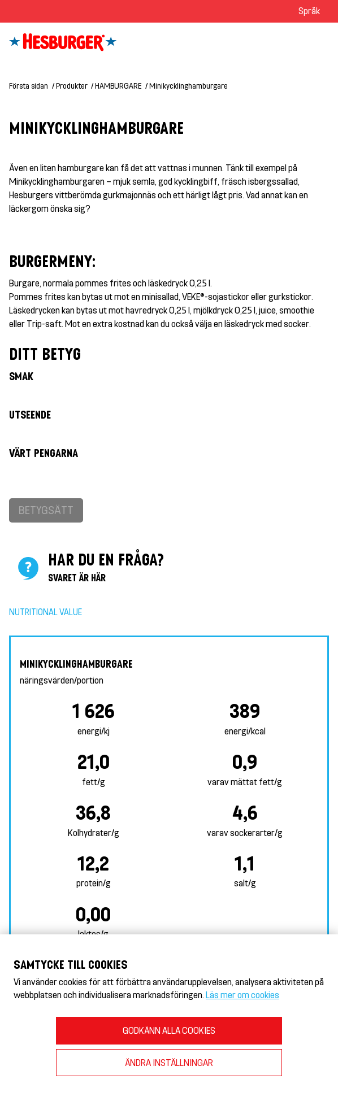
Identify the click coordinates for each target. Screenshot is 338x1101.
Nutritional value (45, 612)
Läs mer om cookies (242, 994)
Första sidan (28, 85)
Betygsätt (46, 509)
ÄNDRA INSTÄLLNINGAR (169, 1062)
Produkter (72, 85)
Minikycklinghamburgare (188, 85)
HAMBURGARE (118, 85)
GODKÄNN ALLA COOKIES (169, 1030)
